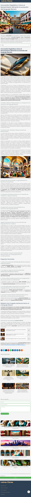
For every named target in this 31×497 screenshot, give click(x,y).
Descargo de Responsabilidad (5, 492)
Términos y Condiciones (4, 487)
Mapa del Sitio (3, 494)
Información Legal (3, 485)
